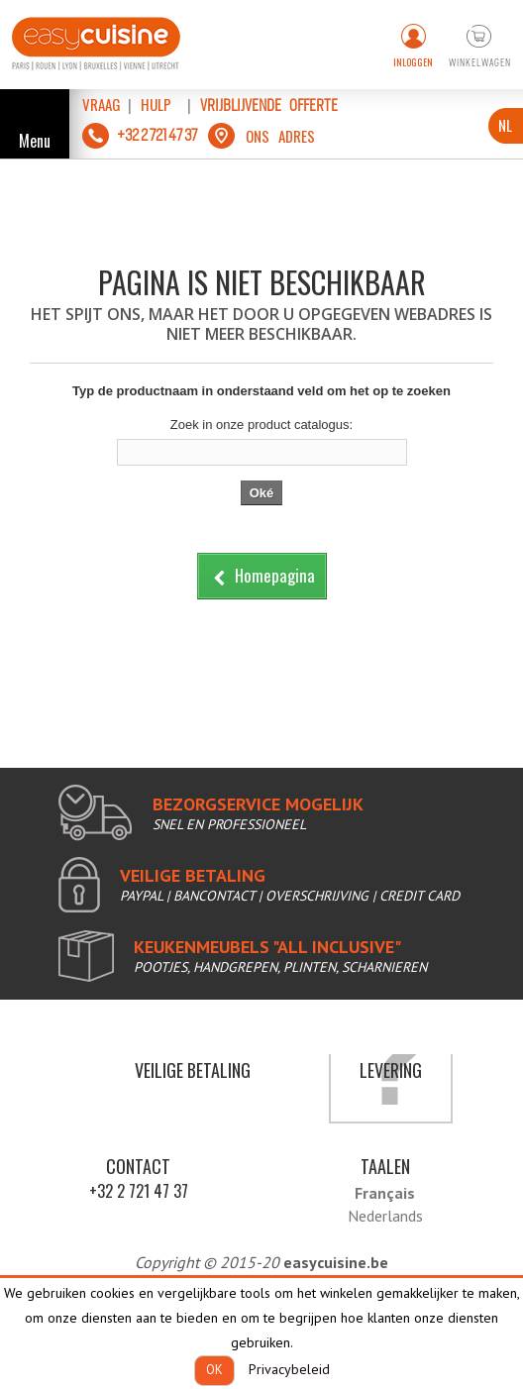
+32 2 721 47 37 (138, 1191)
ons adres (280, 136)
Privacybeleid (289, 1369)
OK (214, 1369)
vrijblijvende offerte (269, 105)
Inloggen (413, 61)
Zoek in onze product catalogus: (261, 424)
